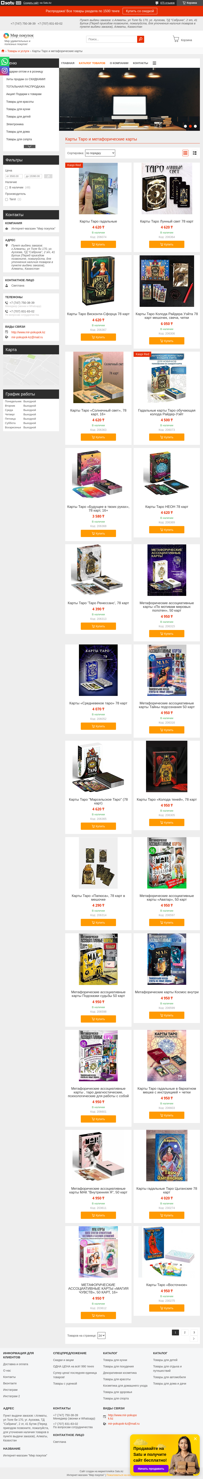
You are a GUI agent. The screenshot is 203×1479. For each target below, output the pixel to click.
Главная (67, 63)
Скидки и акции (63, 1360)
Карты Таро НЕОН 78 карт (166, 507)
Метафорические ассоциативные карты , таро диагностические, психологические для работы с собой (98, 1092)
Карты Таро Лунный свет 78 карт (166, 221)
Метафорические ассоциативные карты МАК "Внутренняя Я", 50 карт (98, 1190)
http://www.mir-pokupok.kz (28, 332)
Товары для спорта (116, 1398)
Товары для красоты (20, 101)
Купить (100, 244)
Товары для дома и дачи (169, 1383)
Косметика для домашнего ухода (125, 1385)
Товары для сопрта (19, 139)
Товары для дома (18, 131)
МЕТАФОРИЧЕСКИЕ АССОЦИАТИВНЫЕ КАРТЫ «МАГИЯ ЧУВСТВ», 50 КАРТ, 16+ (98, 1288)
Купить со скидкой (140, 11)
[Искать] (140, 39)
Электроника (15, 124)
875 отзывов (167, 2)
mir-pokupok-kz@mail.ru (27, 337)
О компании (119, 63)
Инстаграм (10, 1389)
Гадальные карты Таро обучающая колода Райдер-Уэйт (166, 412)
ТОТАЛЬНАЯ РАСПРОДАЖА (25, 86)
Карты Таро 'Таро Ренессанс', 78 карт (98, 603)
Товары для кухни (18, 109)
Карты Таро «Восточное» (166, 1285)
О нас (7, 1370)
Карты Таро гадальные (98, 221)
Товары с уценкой (65, 1383)
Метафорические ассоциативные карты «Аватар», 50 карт (167, 897)
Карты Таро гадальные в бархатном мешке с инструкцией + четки (167, 1090)
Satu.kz (119, 1471)
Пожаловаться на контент (121, 1475)
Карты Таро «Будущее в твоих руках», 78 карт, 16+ (98, 508)
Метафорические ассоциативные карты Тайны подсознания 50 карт (167, 705)
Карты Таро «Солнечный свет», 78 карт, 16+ (98, 412)
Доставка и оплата (15, 1364)
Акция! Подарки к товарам (23, 94)
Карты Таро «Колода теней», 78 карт (167, 799)
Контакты (140, 63)
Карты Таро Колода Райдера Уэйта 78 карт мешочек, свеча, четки (167, 316)
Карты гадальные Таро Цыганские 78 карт (167, 1190)
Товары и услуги (18, 51)
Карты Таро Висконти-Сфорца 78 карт (98, 314)
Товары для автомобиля (169, 1377)
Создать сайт (31, 2)
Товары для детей (18, 116)
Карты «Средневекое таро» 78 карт (98, 703)
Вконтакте (10, 1383)
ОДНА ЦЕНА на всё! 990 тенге (73, 1366)
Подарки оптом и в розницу (24, 71)
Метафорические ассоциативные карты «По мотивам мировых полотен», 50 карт (167, 606)
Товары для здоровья (117, 1392)
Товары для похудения (118, 1366)
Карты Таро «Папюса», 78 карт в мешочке (98, 897)
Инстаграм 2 (11, 1396)
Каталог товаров (92, 63)
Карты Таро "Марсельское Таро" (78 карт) (98, 801)
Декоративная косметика (120, 1372)
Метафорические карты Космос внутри (167, 992)
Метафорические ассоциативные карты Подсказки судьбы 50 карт (98, 994)
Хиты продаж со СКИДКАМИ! (25, 79)
